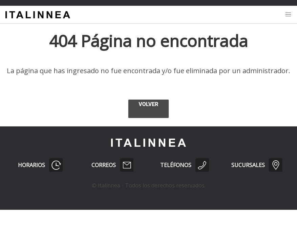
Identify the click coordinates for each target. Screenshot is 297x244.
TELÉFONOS (185, 165)
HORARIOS (40, 165)
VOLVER (148, 104)
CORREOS (112, 165)
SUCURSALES (257, 165)
